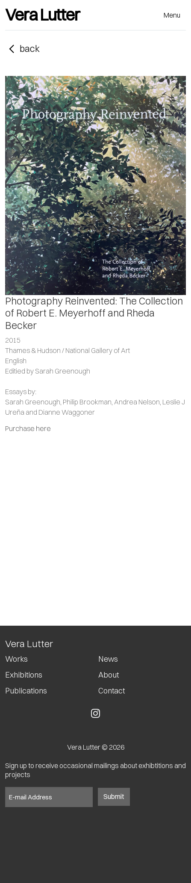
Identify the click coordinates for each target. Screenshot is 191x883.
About (108, 675)
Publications (26, 691)
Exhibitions (23, 675)
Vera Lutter (42, 15)
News (108, 659)
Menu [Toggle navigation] (172, 15)
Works (16, 659)
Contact (111, 691)
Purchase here (28, 428)
